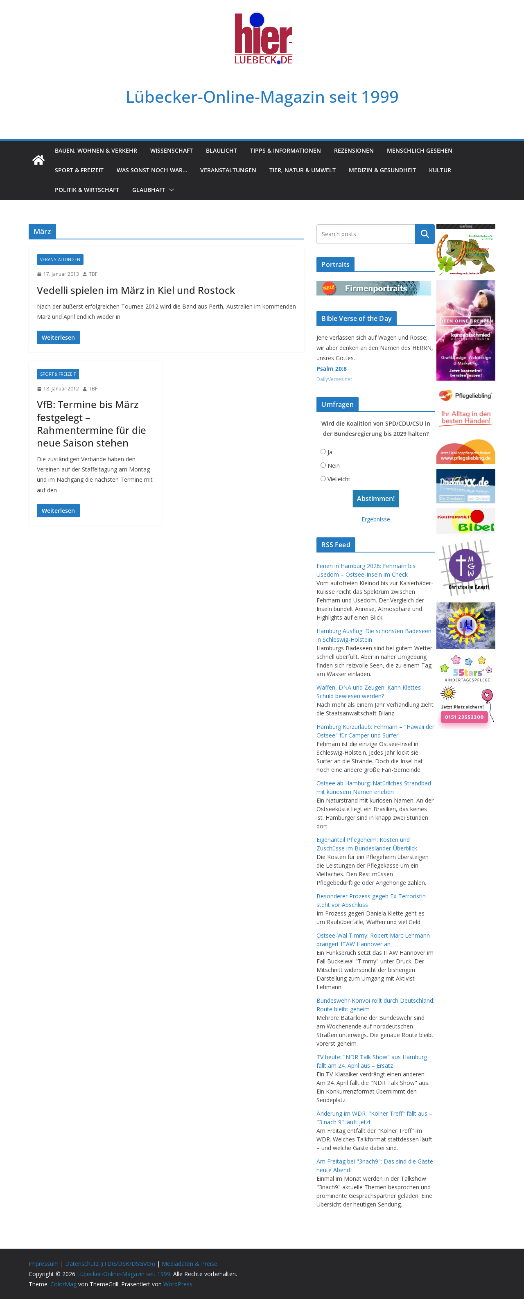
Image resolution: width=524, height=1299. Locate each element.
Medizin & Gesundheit (382, 170)
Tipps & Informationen (285, 150)
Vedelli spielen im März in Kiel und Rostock (136, 290)
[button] (169, 190)
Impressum (44, 1263)
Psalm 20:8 (331, 368)
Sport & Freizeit (79, 170)
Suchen (425, 234)
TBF (93, 274)
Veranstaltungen (228, 170)
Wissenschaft (171, 150)
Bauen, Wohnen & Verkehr (96, 150)
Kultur (440, 170)
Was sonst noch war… (152, 170)
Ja (330, 452)
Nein (334, 465)
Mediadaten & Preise (189, 1263)
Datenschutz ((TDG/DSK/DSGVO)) (110, 1263)
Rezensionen (354, 150)
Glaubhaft (148, 190)
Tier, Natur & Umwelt (302, 170)
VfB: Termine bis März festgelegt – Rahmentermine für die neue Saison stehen (91, 423)
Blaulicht (221, 150)
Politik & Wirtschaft (87, 190)
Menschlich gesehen (419, 150)
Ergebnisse (375, 519)
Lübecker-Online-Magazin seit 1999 (262, 96)
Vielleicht (339, 479)
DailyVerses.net (334, 379)
